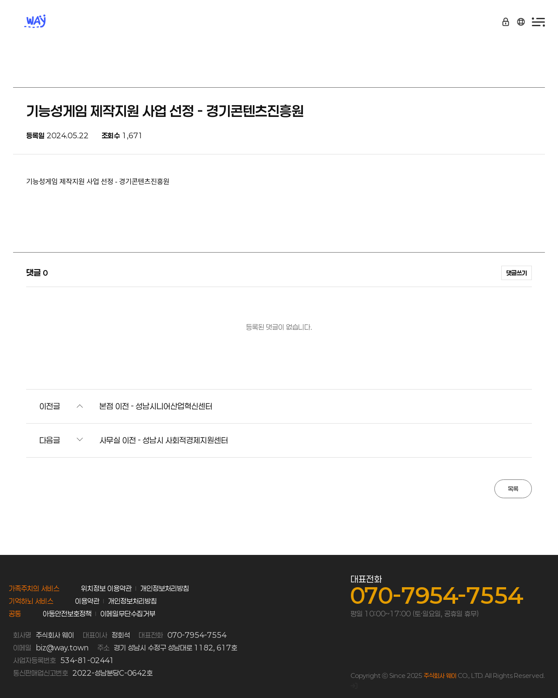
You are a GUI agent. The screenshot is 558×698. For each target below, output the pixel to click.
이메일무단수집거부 (127, 613)
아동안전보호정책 (67, 613)
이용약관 (87, 601)
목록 (513, 489)
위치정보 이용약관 (106, 588)
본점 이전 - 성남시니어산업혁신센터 (155, 406)
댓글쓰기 (516, 273)
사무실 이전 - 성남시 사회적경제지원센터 (163, 440)
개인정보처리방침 (164, 588)
